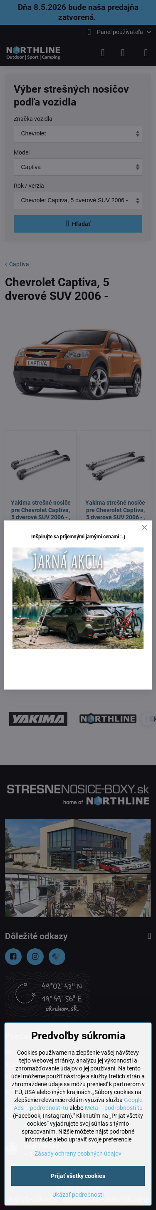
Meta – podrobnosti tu (114, 1107)
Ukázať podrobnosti (78, 1194)
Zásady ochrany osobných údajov (78, 1153)
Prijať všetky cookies (78, 1176)
